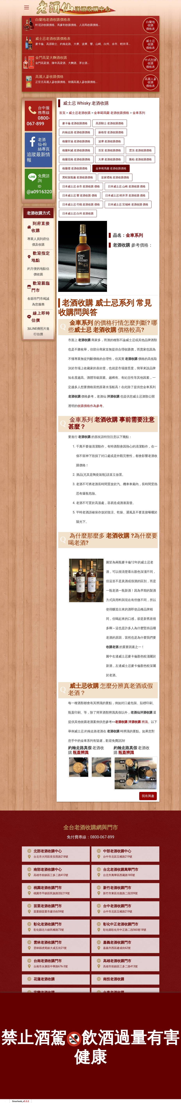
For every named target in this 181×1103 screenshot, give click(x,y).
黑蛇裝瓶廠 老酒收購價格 (77, 177)
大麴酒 (72, 62)
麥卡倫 (39, 43)
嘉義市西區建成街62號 (113, 948)
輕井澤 (124, 43)
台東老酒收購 (109, 992)
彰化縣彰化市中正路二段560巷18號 (120, 930)
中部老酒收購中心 (113, 851)
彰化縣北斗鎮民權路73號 (44, 930)
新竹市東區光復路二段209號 (116, 893)
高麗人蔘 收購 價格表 (150, 82)
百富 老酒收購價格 (109, 150)
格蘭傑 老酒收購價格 (74, 168)
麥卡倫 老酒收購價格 (74, 123)
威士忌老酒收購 (80, 113)
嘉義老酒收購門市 (113, 942)
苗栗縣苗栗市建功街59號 (44, 911)
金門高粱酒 (42, 62)
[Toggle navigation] (26, 7)
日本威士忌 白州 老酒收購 (78, 213)
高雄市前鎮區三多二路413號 (46, 875)
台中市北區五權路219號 (113, 856)
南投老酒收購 (109, 979)
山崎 (98, 43)
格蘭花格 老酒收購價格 (76, 159)
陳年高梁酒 (58, 62)
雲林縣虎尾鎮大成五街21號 (46, 948)
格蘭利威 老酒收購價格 (76, 150)
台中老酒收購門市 (113, 906)
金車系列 (139, 113)
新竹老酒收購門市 (113, 887)
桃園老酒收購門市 (43, 887)
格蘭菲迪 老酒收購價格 (76, 141)
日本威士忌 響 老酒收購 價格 (79, 195)
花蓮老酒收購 (40, 979)
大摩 (76, 43)
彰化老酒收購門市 (43, 924)
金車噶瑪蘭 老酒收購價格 (111, 113)
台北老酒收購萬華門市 (116, 869)
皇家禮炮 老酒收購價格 (115, 177)
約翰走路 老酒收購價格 (76, 132)
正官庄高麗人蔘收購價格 (50, 82)
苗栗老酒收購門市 (43, 906)
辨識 (131, 722)
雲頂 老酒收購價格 (140, 150)
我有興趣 (148, 796)
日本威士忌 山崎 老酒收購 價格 (126, 186)
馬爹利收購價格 (66, 24)
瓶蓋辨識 (80, 752)
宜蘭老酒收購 (40, 992)
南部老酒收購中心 (43, 869)
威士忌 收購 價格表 (150, 44)
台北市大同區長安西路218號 (46, 856)
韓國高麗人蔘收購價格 (81, 82)
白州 (106, 43)
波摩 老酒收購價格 (109, 141)
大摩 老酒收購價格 (109, 159)
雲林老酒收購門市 (43, 942)
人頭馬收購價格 (88, 24)
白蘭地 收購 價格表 (150, 25)
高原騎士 (51, 43)
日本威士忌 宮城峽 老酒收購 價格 (128, 204)
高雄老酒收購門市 (113, 961)
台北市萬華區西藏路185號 (115, 875)
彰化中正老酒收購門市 (116, 924)
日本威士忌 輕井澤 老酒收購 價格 (125, 195)
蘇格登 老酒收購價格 (111, 132)
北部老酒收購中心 (43, 851)
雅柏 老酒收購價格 (140, 159)
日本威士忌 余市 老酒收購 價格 (81, 186)
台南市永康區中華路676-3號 (46, 966)
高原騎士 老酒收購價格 (110, 123)
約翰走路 (65, 43)
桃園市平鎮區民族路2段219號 (47, 893)
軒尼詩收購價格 (44, 24)
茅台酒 (83, 62)
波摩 (84, 43)
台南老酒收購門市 (43, 961)
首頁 (62, 113)
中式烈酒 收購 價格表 (150, 63)
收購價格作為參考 (90, 406)
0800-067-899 (102, 837)
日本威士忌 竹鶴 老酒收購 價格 (81, 204)
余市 (114, 43)
